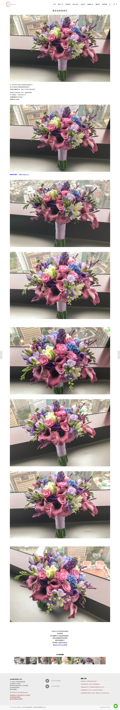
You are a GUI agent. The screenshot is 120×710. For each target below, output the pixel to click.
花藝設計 (28, 695)
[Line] (116, 706)
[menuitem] (54, 4)
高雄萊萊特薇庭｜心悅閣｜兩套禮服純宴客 (90, 684)
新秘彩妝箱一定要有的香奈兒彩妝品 (89, 681)
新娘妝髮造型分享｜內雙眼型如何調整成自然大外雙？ (93, 687)
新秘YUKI (26, 174)
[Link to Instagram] (114, 4)
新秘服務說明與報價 (15, 697)
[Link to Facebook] (116, 4)
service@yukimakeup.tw (21, 692)
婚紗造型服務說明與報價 (16, 699)
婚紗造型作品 (21, 695)
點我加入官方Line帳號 (60, 645)
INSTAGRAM (56, 681)
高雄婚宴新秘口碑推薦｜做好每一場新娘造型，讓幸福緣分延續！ (95, 693)
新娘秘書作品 (13, 695)
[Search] (109, 4)
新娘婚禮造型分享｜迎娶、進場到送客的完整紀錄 (92, 690)
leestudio (107, 707)
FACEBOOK (55, 686)
